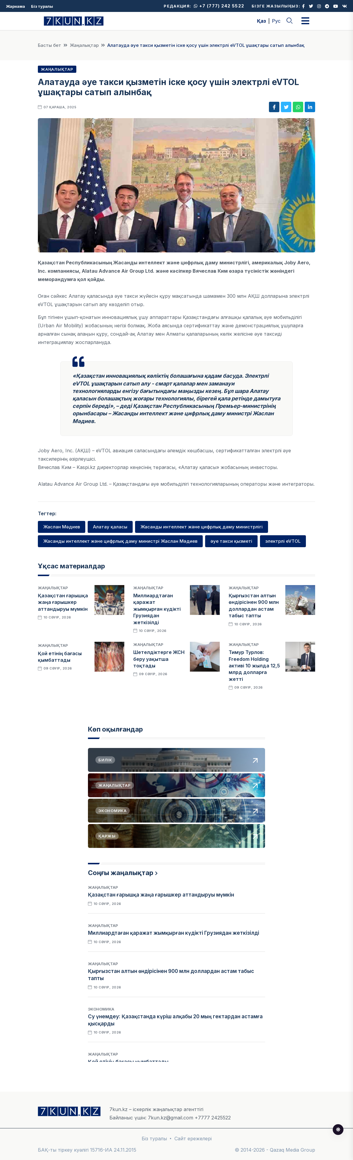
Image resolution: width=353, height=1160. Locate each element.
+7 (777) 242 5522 (219, 5)
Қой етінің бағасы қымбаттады (128, 1062)
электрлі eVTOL (283, 541)
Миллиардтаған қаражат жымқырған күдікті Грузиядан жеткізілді (157, 609)
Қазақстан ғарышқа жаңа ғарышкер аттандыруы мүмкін (63, 602)
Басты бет (49, 45)
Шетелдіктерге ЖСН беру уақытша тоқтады (159, 659)
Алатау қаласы (110, 527)
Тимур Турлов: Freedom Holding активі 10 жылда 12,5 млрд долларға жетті (254, 665)
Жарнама (15, 6)
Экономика (101, 1009)
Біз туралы (42, 6)
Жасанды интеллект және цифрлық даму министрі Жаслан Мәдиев (120, 541)
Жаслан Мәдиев (61, 527)
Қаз (261, 21)
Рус (276, 21)
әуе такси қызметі (231, 541)
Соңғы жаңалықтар (120, 873)
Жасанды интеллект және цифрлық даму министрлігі (201, 527)
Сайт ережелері (193, 1139)
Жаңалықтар (84, 45)
